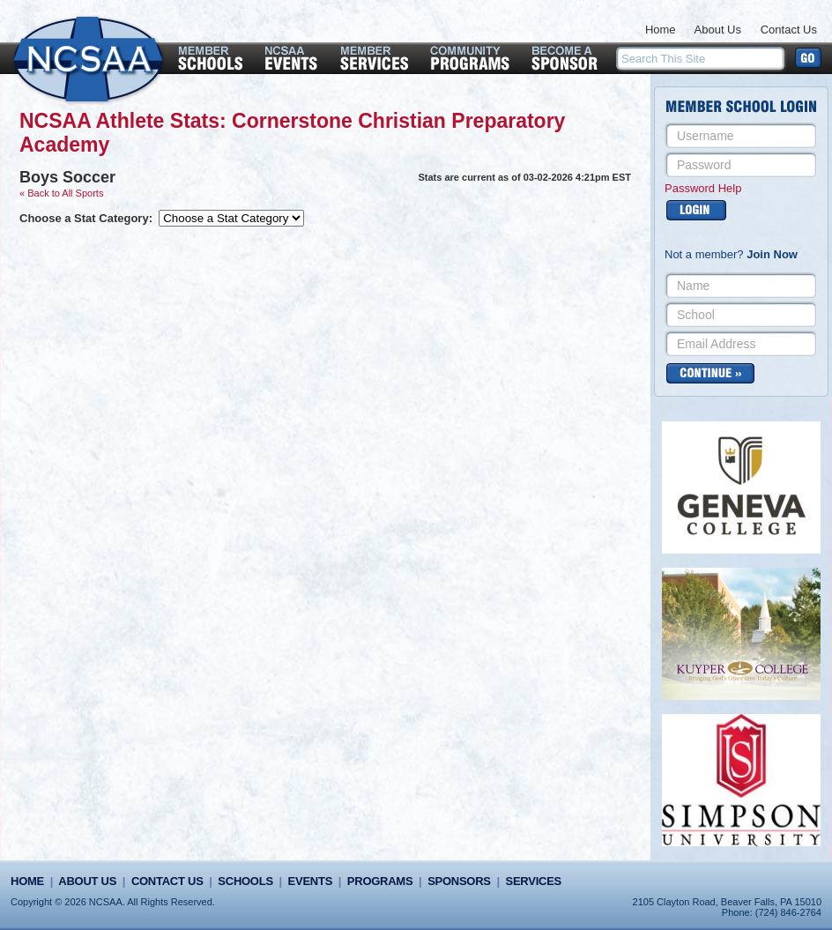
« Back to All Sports (61, 193)
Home (660, 29)
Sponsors (459, 881)
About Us (718, 29)
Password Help (703, 188)
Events (310, 881)
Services (533, 881)
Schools (245, 881)
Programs (379, 881)
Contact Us (789, 29)
